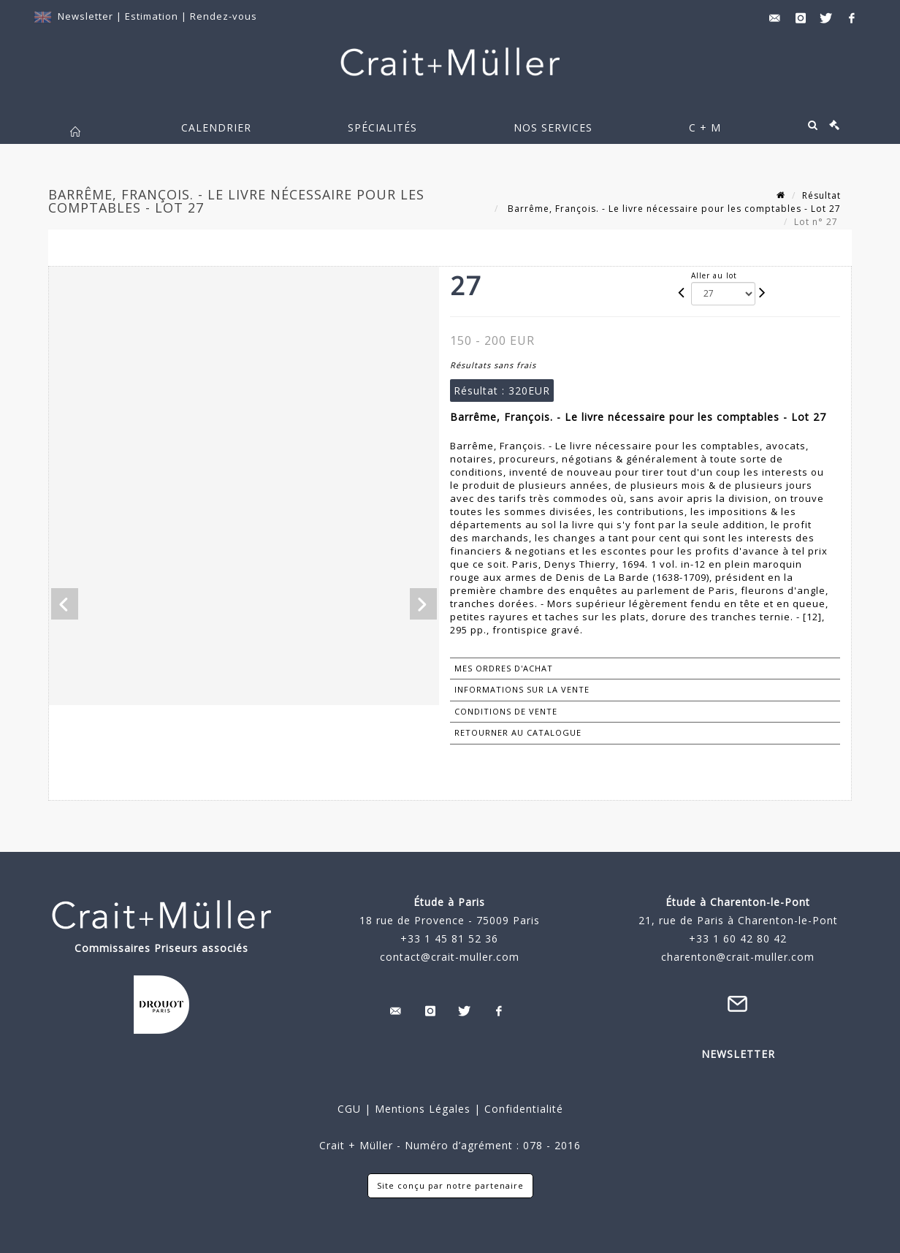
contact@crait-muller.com (449, 957)
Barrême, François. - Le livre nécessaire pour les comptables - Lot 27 (673, 208)
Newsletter (85, 16)
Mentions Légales (422, 1109)
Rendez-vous (223, 16)
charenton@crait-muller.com (738, 957)
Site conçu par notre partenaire (450, 1185)
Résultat (821, 195)
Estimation (153, 16)
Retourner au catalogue (517, 732)
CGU (349, 1109)
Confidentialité (522, 1109)
